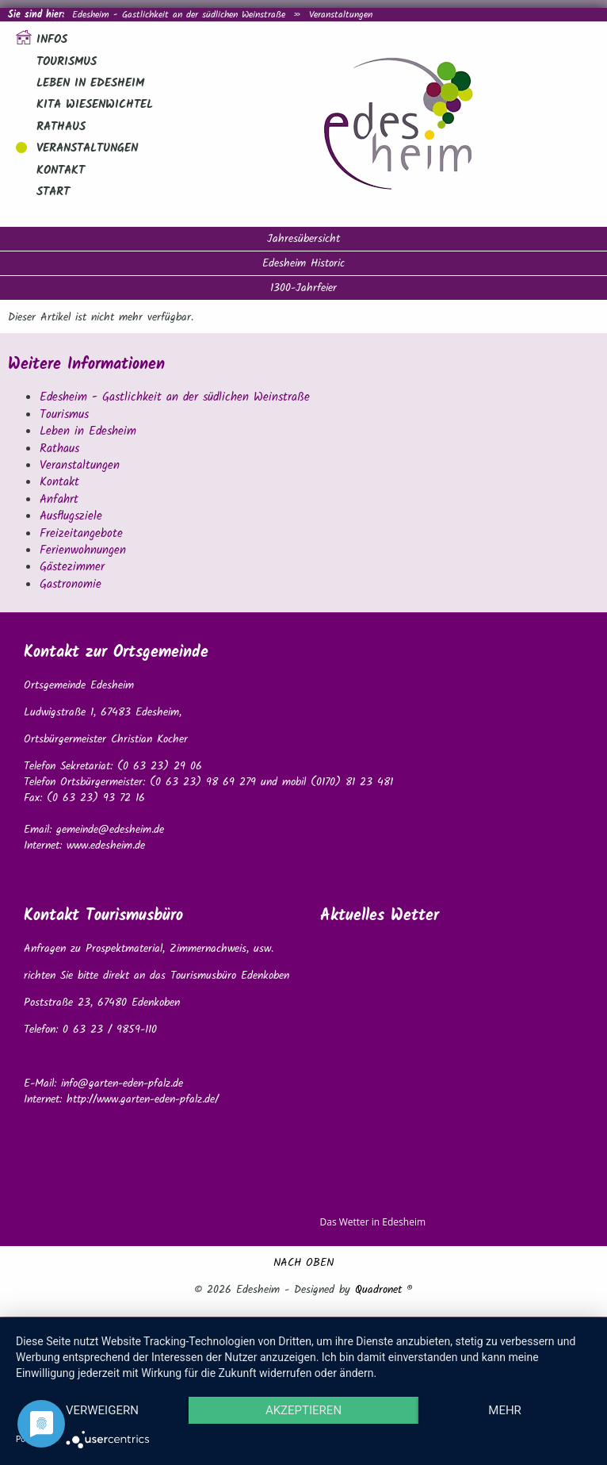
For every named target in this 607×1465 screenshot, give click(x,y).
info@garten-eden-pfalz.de (122, 1083)
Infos (51, 39)
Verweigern (102, 1410)
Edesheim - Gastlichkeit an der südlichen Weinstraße (178, 14)
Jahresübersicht (303, 238)
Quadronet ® (384, 1289)
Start (53, 191)
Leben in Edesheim (90, 83)
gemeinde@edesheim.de (110, 829)
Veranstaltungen (340, 14)
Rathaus (61, 126)
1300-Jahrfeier (303, 288)
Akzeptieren (303, 1410)
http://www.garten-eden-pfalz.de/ (143, 1099)
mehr (504, 1410)
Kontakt (60, 170)
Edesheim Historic (303, 263)
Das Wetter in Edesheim (373, 1222)
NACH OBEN (303, 1262)
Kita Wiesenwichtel (94, 104)
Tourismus (66, 61)
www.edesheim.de (106, 845)
